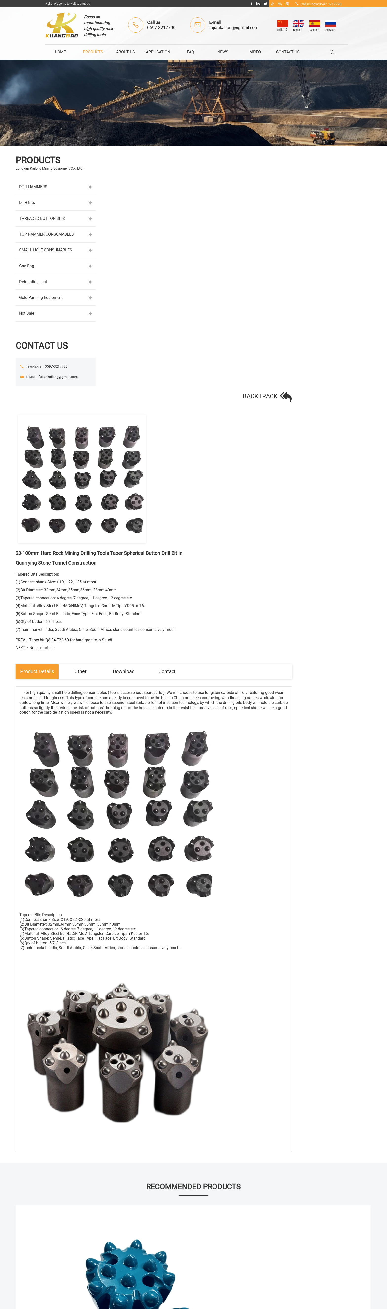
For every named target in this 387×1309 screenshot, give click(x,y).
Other (180, 318)
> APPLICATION (172, 1220)
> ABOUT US (169, 1210)
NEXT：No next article (238, 293)
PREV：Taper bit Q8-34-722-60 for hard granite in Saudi (267, 285)
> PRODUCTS (170, 1200)
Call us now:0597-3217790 (318, 4)
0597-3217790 (161, 27)
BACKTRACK (341, 167)
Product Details (131, 318)
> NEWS (166, 1241)
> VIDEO (166, 1251)
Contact (274, 318)
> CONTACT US (171, 1261)
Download (227, 318)
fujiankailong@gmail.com (234, 27)
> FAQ (164, 1231)
